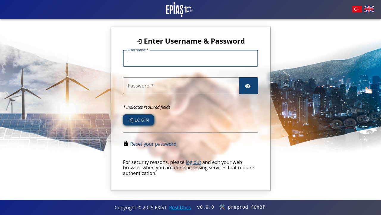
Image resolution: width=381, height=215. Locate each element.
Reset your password (153, 144)
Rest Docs (180, 207)
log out (193, 162)
